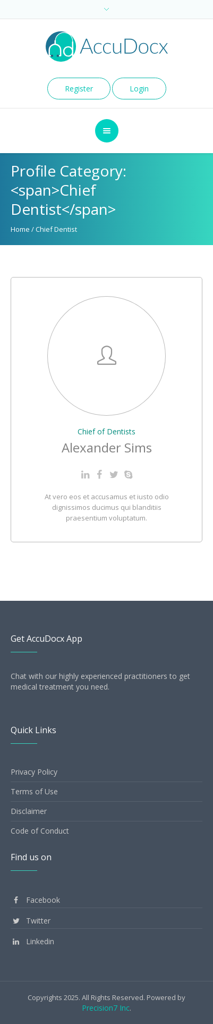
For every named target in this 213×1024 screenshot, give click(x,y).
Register (79, 88)
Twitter (30, 921)
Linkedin (32, 941)
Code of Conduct (40, 831)
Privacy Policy (34, 772)
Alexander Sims (107, 447)
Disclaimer (29, 811)
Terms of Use (34, 791)
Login (139, 88)
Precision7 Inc (106, 1008)
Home (20, 229)
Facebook (35, 900)
